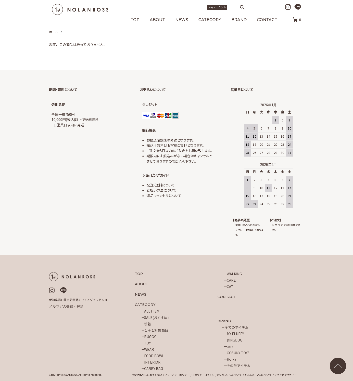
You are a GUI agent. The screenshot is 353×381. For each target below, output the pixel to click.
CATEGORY (209, 20)
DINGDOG (234, 340)
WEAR (149, 349)
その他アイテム (239, 365)
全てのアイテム (237, 327)
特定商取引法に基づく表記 (147, 375)
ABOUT (157, 20)
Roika (231, 359)
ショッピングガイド (286, 375)
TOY (147, 343)
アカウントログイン (203, 375)
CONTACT (267, 20)
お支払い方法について (229, 375)
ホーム (53, 32)
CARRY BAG (153, 368)
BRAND (239, 20)
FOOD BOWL (154, 355)
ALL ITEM (151, 311)
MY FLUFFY (235, 333)
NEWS (181, 20)
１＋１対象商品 (156, 330)
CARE (231, 280)
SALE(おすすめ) (156, 317)
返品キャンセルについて (164, 195)
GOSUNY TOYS (238, 352)
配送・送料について (161, 185)
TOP (134, 20)
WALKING (234, 273)
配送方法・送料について (258, 375)
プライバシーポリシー (177, 375)
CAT (230, 286)
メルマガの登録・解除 (66, 306)
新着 (147, 323)
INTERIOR (152, 362)
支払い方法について (161, 190)
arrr (230, 346)
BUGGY (150, 336)
